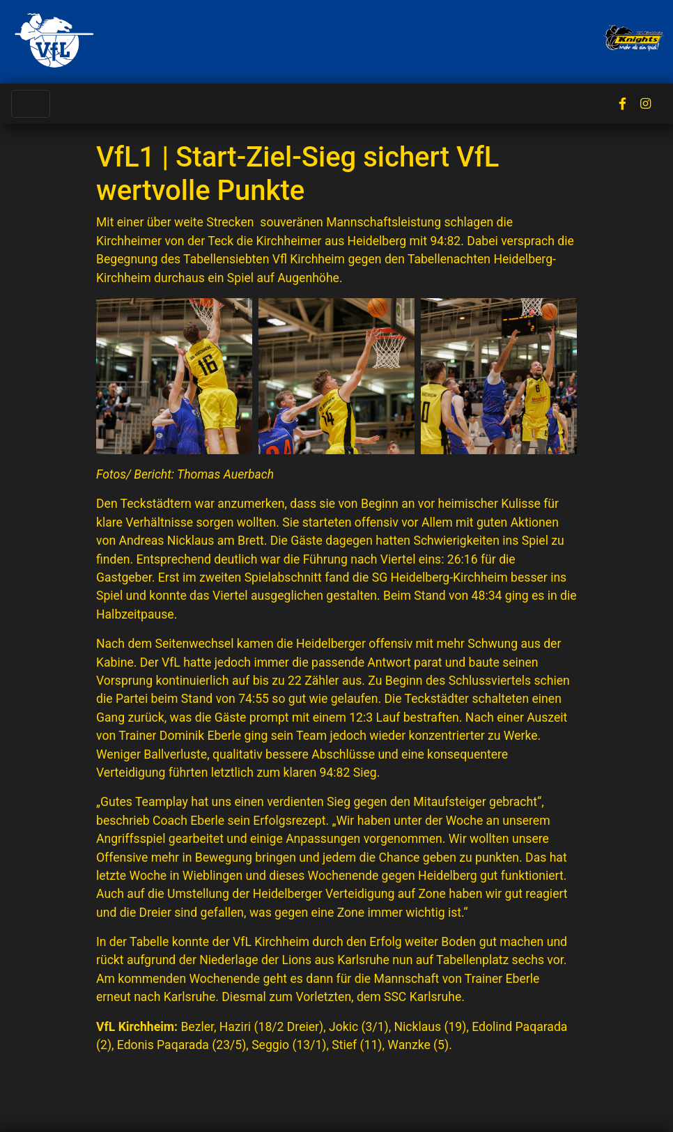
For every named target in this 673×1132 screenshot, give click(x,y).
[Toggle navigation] (30, 104)
